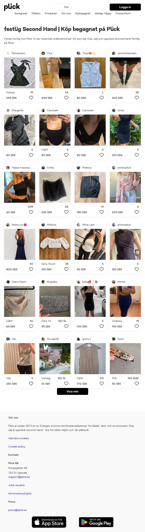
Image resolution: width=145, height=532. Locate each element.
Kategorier (20, 13)
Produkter (51, 13)
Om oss (66, 13)
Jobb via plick (16, 485)
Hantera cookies (18, 438)
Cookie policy (16, 446)
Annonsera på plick (20, 493)
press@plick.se (17, 510)
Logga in (125, 7)
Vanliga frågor (103, 13)
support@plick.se (19, 477)
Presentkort (123, 13)
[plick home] (12, 7)
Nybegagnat (82, 13)
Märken (36, 13)
